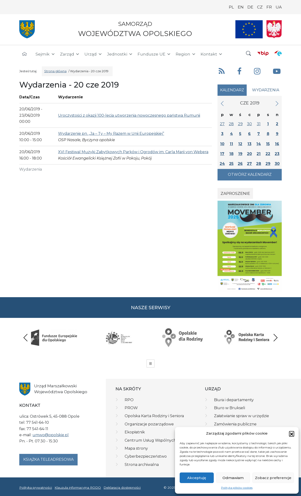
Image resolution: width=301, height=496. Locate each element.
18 (231, 154)
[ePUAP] (278, 53)
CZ (260, 7)
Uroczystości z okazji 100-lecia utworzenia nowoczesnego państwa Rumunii (129, 115)
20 (249, 154)
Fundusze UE (154, 54)
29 (240, 124)
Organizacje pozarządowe (149, 424)
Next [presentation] (275, 337)
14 (258, 144)
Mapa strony (136, 448)
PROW (131, 408)
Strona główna (55, 71)
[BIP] (263, 53)
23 (277, 154)
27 (222, 124)
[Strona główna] (24, 54)
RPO (129, 400)
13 (249, 144)
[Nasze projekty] (249, 29)
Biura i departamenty (234, 400)
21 (259, 154)
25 (231, 163)
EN (241, 7)
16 (277, 144)
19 (240, 154)
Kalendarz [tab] (232, 90)
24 (222, 163)
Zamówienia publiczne (235, 424)
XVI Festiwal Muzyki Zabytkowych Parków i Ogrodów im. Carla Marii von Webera (133, 152)
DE (250, 7)
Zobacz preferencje (273, 478)
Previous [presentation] (25, 337)
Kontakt (212, 54)
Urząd (93, 54)
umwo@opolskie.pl (50, 435)
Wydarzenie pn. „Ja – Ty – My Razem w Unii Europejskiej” (111, 133)
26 (240, 163)
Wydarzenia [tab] (265, 90)
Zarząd (70, 54)
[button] (291, 433)
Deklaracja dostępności (122, 487)
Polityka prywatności (35, 487)
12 (240, 144)
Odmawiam (233, 478)
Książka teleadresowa (48, 459)
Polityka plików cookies (237, 487)
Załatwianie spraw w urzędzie (241, 416)
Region (186, 54)
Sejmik (45, 54)
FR (269, 7)
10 (222, 144)
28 (231, 124)
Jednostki (120, 54)
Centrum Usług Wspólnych (150, 440)
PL (231, 7)
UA (279, 7)
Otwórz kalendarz (250, 174)
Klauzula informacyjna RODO (78, 487)
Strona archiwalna (142, 464)
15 (268, 144)
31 (259, 124)
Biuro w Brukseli (229, 408)
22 (267, 154)
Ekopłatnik (135, 432)
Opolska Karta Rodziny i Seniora (154, 416)
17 (222, 154)
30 (249, 124)
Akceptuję (196, 478)
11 (231, 144)
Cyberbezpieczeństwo (146, 456)
